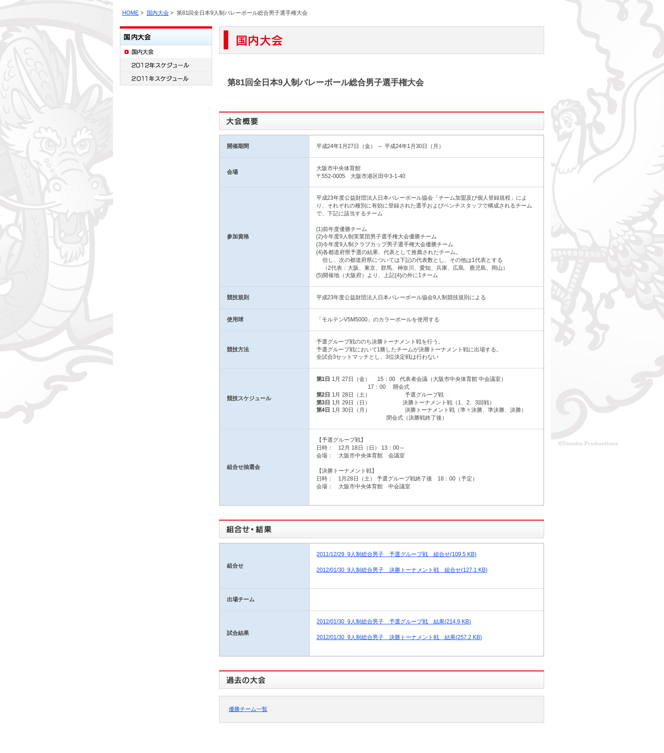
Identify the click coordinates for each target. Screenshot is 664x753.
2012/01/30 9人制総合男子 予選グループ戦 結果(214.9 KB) (394, 621)
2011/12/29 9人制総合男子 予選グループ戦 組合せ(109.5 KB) (397, 554)
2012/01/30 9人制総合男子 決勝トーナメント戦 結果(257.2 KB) (399, 637)
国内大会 (158, 13)
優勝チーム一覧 (248, 709)
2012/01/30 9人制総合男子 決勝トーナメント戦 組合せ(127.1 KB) (402, 570)
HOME (130, 13)
